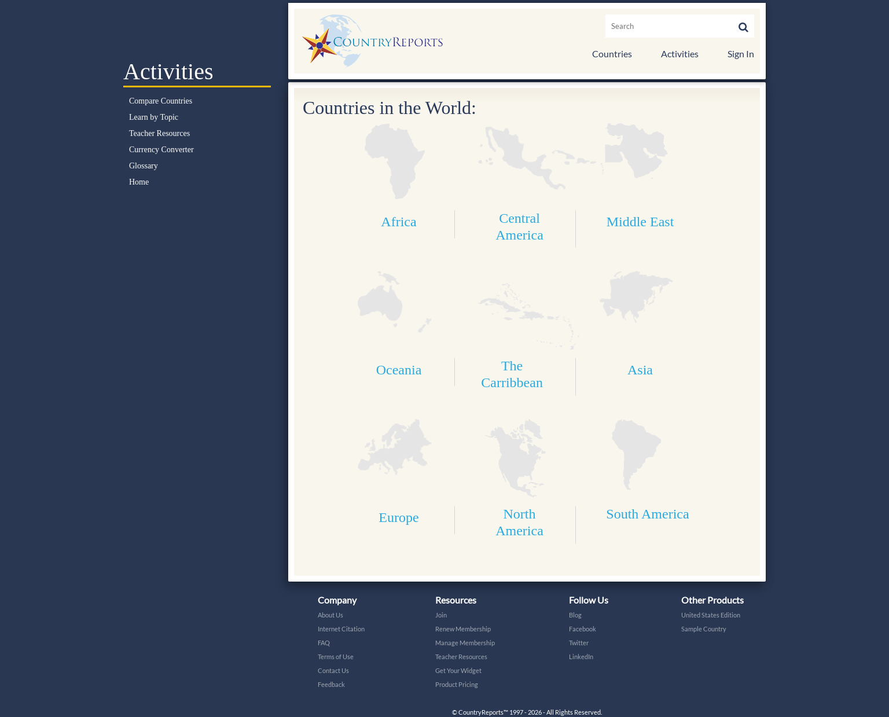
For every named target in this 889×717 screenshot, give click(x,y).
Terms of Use (336, 656)
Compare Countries (160, 101)
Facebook (582, 629)
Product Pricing (456, 684)
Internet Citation (341, 629)
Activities (680, 53)
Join (441, 615)
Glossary (143, 165)
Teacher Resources (159, 133)
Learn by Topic (153, 117)
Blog (575, 615)
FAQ (324, 642)
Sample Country (703, 629)
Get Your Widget (458, 670)
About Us (330, 615)
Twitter (579, 642)
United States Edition (710, 615)
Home (139, 182)
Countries (612, 53)
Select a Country (197, 29)
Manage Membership (465, 642)
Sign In (741, 53)
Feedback (331, 684)
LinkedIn (581, 656)
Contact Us (333, 670)
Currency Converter (161, 149)
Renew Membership (463, 629)
